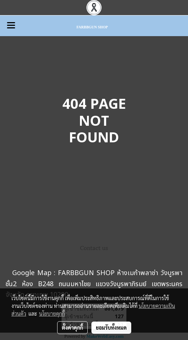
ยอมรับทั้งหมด (111, 327)
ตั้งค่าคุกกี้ (72, 327)
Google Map (32, 273)
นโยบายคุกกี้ (52, 313)
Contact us (94, 247)
